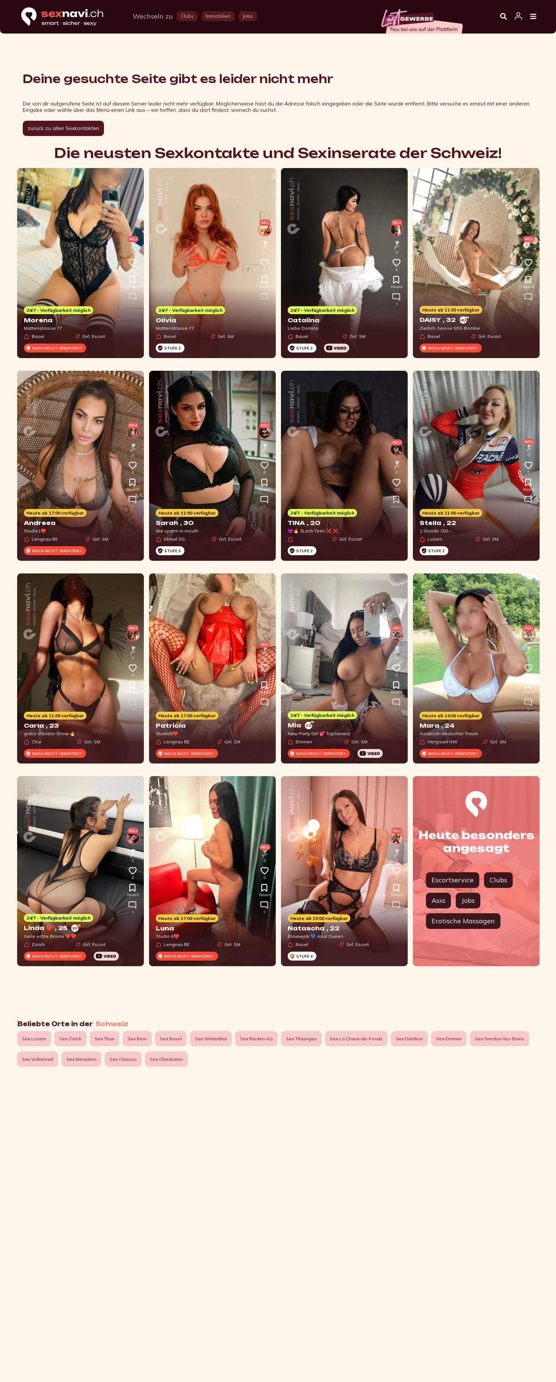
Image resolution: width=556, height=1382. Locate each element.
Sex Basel (171, 1038)
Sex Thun (104, 1038)
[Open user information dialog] (518, 16)
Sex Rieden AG (256, 1038)
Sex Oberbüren (166, 1059)
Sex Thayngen (301, 1038)
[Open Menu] (533, 16)
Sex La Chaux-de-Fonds (356, 1038)
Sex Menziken (81, 1059)
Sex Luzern (34, 1038)
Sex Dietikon (409, 1038)
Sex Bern (137, 1038)
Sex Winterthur (211, 1038)
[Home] (69, 17)
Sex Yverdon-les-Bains (499, 1038)
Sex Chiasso (123, 1059)
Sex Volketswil (37, 1059)
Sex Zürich (70, 1038)
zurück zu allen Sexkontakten (63, 128)
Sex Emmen (449, 1038)
